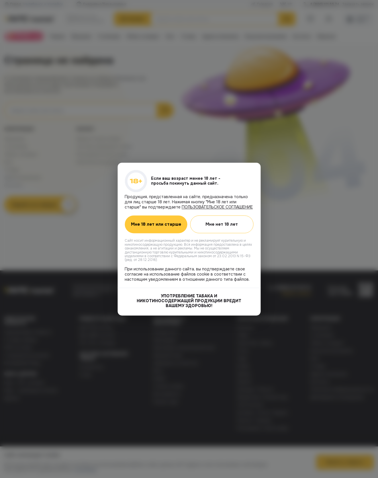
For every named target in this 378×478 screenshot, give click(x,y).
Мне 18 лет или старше (156, 224)
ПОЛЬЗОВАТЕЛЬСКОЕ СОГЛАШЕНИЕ (217, 207)
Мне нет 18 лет (221, 224)
